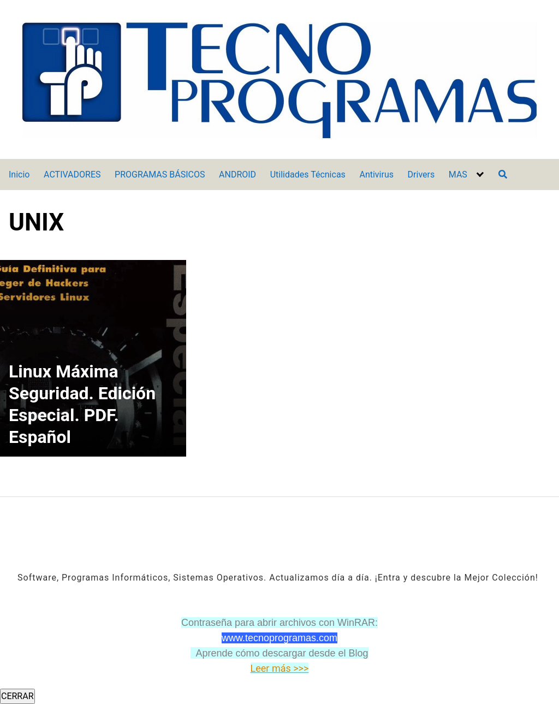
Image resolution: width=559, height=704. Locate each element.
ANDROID (237, 174)
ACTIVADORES (72, 174)
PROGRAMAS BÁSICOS (160, 174)
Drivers (421, 174)
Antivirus (376, 174)
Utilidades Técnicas (308, 174)
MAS (458, 174)
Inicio (19, 174)
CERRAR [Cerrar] (17, 696)
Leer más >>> (280, 668)
